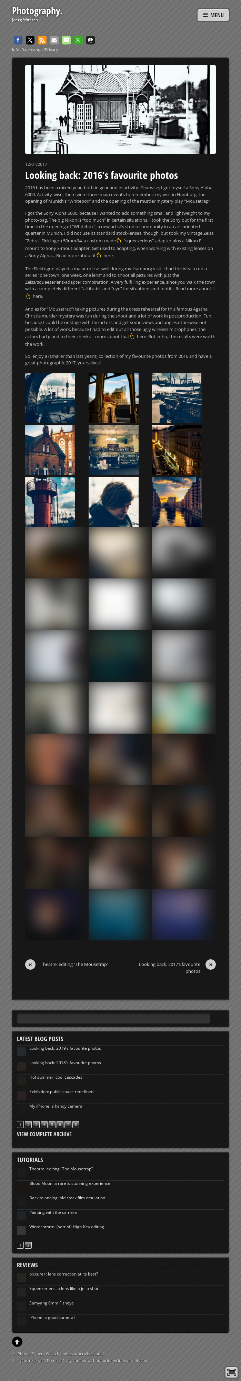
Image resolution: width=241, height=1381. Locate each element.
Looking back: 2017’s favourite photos (177, 967)
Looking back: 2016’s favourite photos (101, 175)
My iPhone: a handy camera (55, 1106)
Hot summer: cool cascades (55, 1077)
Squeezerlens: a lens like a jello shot (63, 1288)
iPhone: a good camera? (52, 1317)
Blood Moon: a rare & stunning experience (69, 1183)
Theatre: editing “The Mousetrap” (67, 964)
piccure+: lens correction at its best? (63, 1274)
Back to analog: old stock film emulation (67, 1198)
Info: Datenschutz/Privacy (35, 49)
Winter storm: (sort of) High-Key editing (66, 1227)
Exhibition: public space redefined (61, 1092)
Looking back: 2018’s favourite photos (65, 1063)
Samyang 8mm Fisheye (51, 1303)
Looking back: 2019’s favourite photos (65, 1048)
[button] (18, 40)
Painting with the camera (53, 1212)
